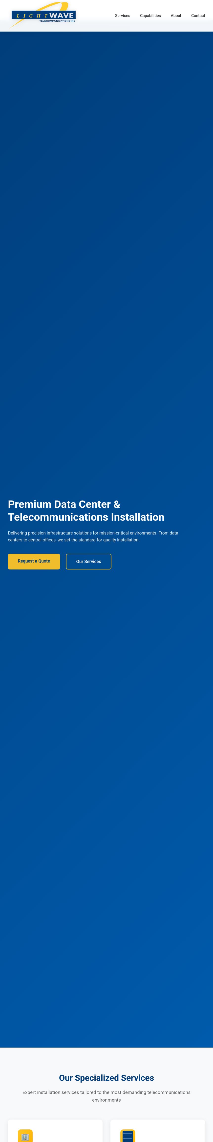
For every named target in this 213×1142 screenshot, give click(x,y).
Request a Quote (34, 562)
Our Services (88, 562)
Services (122, 15)
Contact (198, 15)
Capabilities (150, 15)
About (176, 15)
